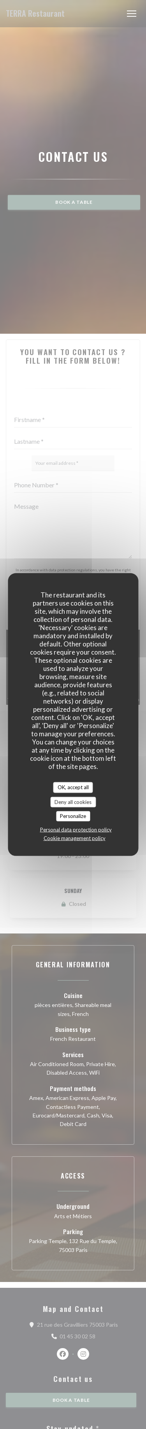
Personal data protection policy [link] (76, 829)
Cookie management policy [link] (75, 838)
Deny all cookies (73, 802)
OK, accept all (73, 787)
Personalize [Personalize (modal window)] (73, 816)
